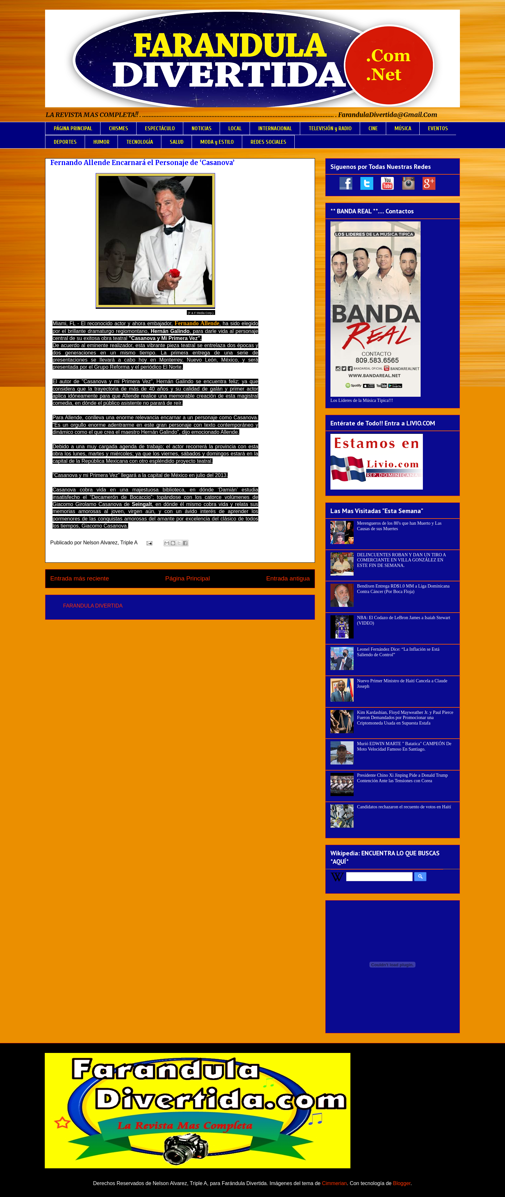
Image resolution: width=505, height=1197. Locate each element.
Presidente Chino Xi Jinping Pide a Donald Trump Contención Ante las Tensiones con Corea (402, 778)
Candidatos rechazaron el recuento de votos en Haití (404, 806)
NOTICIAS (202, 128)
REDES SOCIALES (268, 142)
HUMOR (101, 142)
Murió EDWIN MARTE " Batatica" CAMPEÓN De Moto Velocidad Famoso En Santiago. (404, 746)
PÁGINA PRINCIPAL (73, 128)
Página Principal (187, 578)
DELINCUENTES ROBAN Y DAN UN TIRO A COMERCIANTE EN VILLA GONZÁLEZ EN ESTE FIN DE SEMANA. (401, 560)
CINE (373, 128)
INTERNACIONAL (275, 128)
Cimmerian (334, 1183)
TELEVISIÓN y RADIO (330, 128)
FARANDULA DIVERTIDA (93, 605)
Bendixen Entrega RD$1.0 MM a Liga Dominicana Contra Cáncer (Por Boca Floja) (403, 589)
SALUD (177, 142)
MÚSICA (403, 128)
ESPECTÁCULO (160, 128)
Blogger (401, 1183)
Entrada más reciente (79, 578)
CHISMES (118, 128)
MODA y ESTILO (217, 142)
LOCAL (235, 128)
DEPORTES (65, 142)
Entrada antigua (288, 578)
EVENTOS (438, 128)
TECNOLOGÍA (139, 142)
